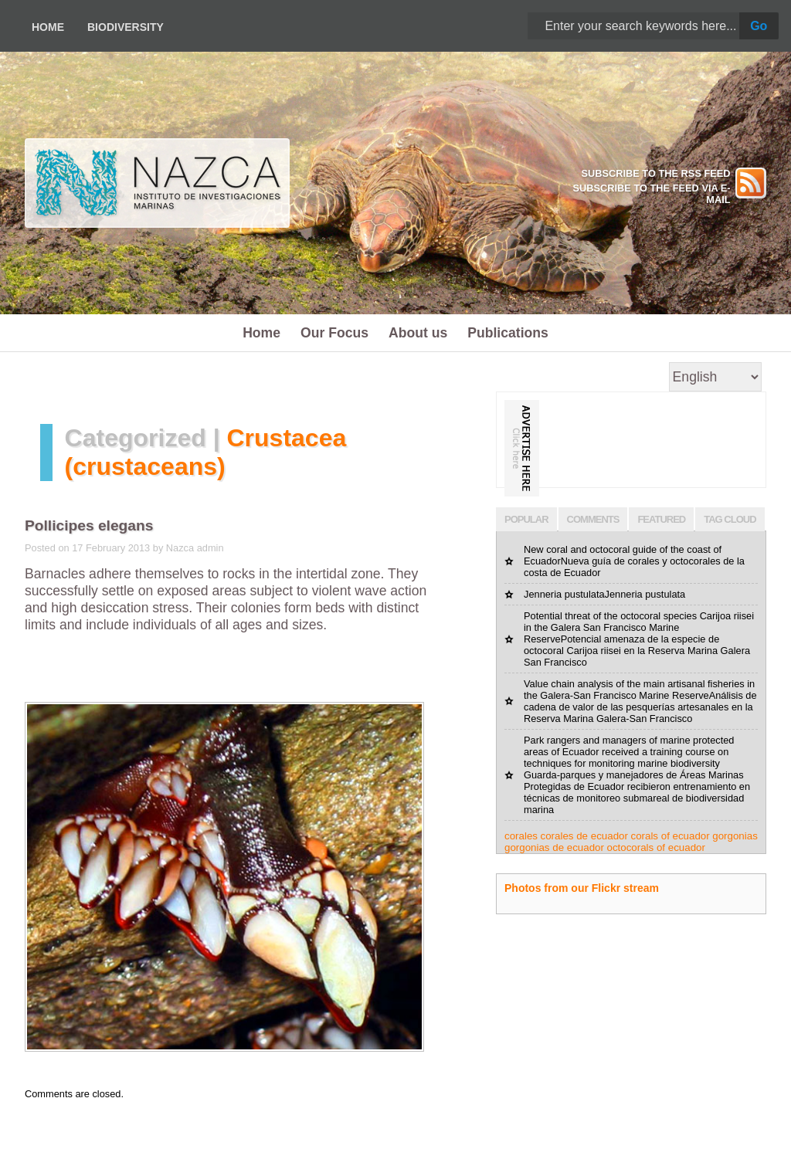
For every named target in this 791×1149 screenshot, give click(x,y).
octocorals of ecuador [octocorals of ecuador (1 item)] (656, 847)
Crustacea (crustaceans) (206, 452)
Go (758, 25)
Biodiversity (125, 27)
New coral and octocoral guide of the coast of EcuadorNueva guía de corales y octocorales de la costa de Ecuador (634, 561)
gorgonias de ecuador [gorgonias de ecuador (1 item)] (554, 847)
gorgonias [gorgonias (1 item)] (735, 836)
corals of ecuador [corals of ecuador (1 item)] (669, 836)
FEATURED (661, 519)
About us (418, 333)
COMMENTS (593, 519)
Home (48, 27)
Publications (507, 333)
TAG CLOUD (729, 519)
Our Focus (334, 333)
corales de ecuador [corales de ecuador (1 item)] (584, 836)
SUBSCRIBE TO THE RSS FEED (655, 173)
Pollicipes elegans (89, 525)
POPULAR (526, 519)
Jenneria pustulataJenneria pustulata (604, 594)
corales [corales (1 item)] (521, 836)
